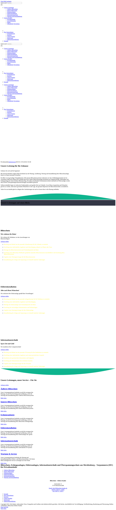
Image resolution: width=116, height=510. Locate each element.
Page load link (4, 507)
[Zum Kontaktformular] (5, 241)
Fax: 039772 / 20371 (58, 491)
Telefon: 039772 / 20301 (58, 489)
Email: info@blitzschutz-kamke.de (58, 488)
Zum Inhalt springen (6, 1)
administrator (12, 162)
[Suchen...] (14, 3)
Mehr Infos (4, 398)
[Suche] (2, 5)
